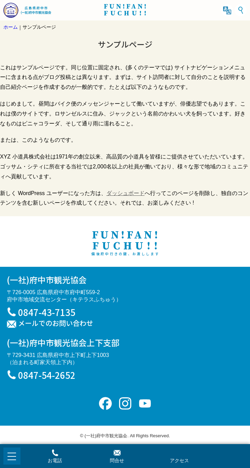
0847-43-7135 (46, 312)
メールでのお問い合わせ (55, 323)
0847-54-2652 (46, 375)
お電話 (55, 460)
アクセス (179, 460)
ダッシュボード (125, 193)
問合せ (117, 460)
